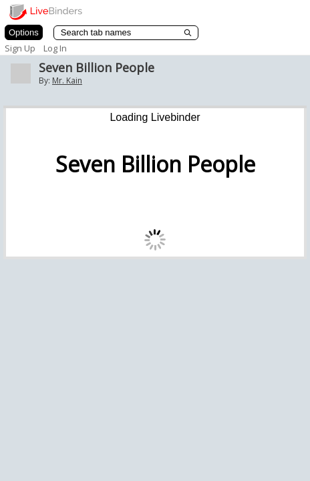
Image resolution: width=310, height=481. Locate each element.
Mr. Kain (67, 80)
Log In (55, 48)
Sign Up (20, 48)
